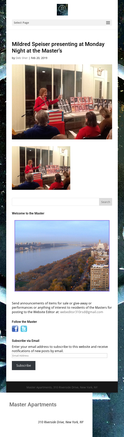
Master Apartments (32, 404)
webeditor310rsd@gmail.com (81, 312)
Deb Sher (22, 58)
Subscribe (23, 365)
